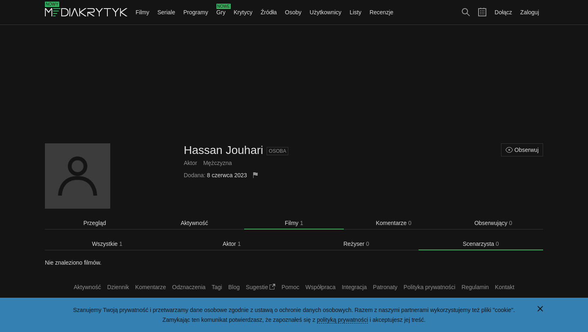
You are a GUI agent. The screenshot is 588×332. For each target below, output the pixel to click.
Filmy (142, 12)
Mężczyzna (217, 163)
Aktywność (194, 223)
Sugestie (260, 287)
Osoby (293, 12)
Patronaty (385, 287)
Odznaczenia (189, 287)
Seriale (166, 12)
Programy (195, 12)
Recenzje (381, 12)
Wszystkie (107, 244)
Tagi (217, 287)
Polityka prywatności (429, 287)
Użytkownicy (325, 12)
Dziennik (118, 287)
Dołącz (503, 12)
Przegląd (94, 223)
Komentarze (393, 223)
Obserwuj (522, 150)
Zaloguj (529, 12)
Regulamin (475, 287)
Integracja (354, 287)
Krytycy (243, 12)
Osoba (277, 151)
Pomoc (290, 287)
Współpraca (320, 287)
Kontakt (504, 287)
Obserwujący (493, 223)
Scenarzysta (481, 244)
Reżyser (356, 244)
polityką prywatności (342, 319)
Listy (355, 12)
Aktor (190, 163)
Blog (234, 287)
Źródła (269, 12)
